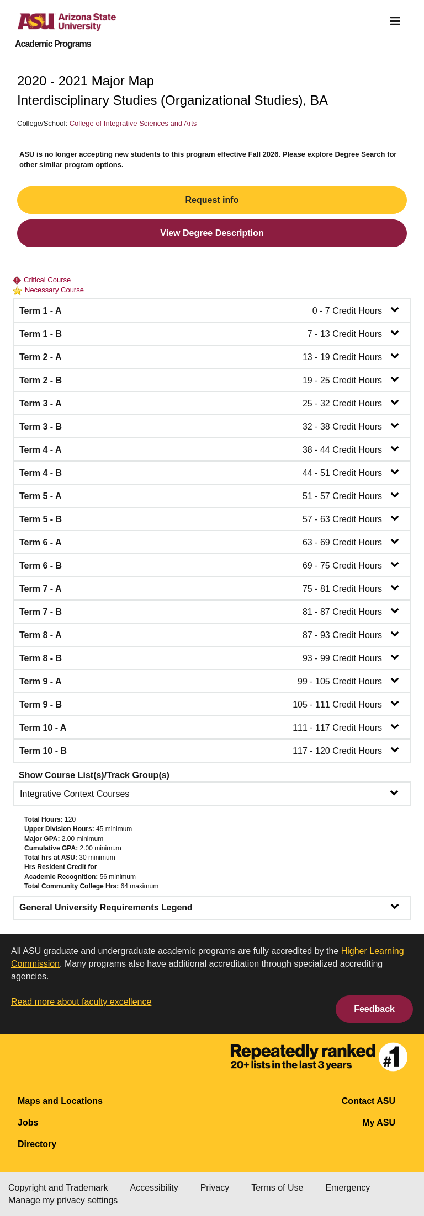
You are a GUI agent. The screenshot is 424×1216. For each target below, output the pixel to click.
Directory (37, 1144)
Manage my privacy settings (63, 1200)
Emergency (347, 1187)
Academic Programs (53, 44)
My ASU (378, 1122)
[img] (395, 20)
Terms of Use (277, 1187)
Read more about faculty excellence (81, 1001)
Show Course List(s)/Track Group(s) (94, 775)
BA (319, 100)
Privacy (214, 1187)
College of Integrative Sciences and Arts (133, 123)
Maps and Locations (60, 1101)
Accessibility (154, 1187)
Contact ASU (368, 1101)
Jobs (28, 1122)
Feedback (374, 1009)
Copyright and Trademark (58, 1187)
